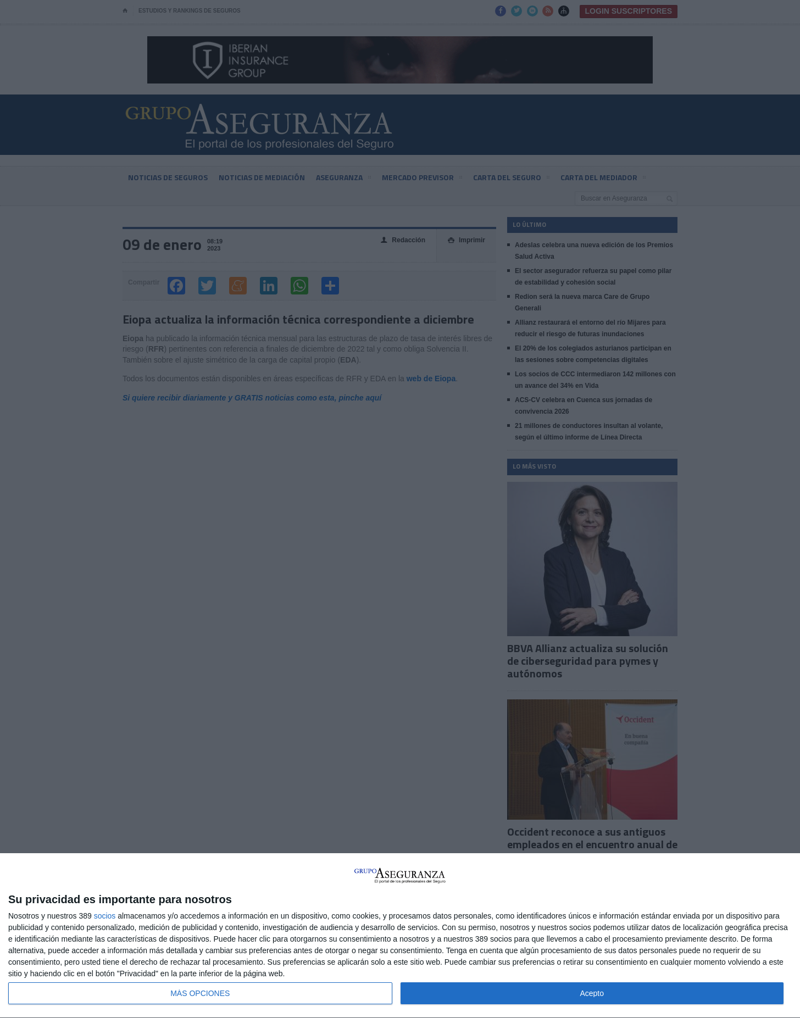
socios (105, 916)
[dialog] (400, 936)
